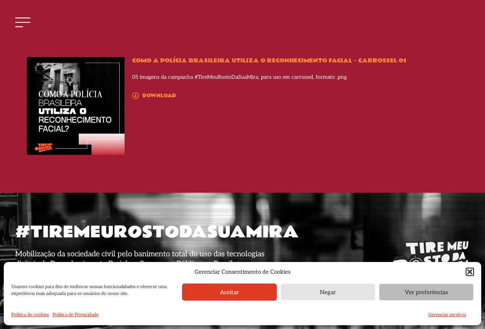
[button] (470, 272)
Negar (328, 292)
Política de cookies (30, 315)
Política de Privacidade (75, 315)
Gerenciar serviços (447, 315)
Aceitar (229, 292)
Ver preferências (426, 292)
